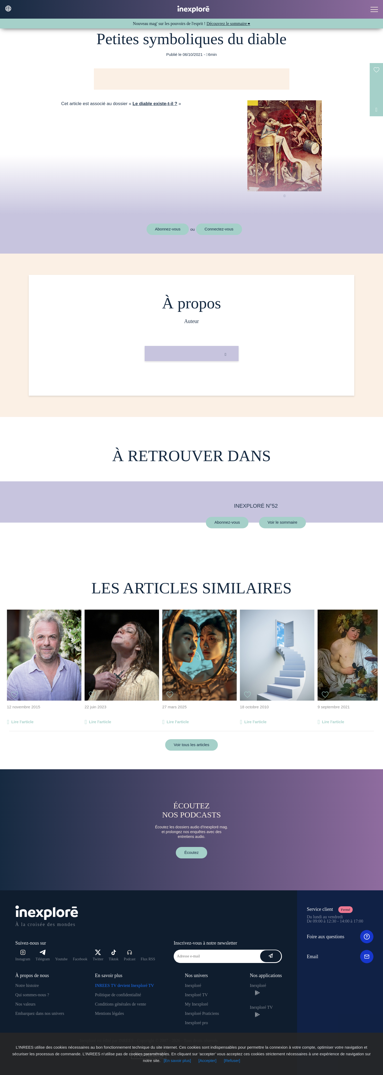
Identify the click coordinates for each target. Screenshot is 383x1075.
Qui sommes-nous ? (32, 995)
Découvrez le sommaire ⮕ (228, 23)
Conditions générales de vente (120, 1004)
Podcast (130, 955)
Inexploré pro (196, 1022)
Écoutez (191, 852)
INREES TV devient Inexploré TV (124, 985)
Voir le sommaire (282, 522)
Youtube (61, 959)
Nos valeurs (25, 1004)
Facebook (80, 959)
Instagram (22, 955)
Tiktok (114, 955)
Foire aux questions (340, 936)
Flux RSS (148, 959)
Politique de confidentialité (118, 995)
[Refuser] (232, 1060)
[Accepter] (207, 1060)
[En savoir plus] (177, 1060)
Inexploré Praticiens (202, 1013)
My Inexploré (196, 1004)
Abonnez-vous (168, 229)
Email (340, 956)
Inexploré (193, 985)
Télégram (43, 955)
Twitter (98, 955)
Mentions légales (109, 1013)
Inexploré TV (196, 995)
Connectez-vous (219, 229)
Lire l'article (22, 722)
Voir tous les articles (191, 744)
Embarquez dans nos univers (39, 1013)
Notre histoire (27, 985)
